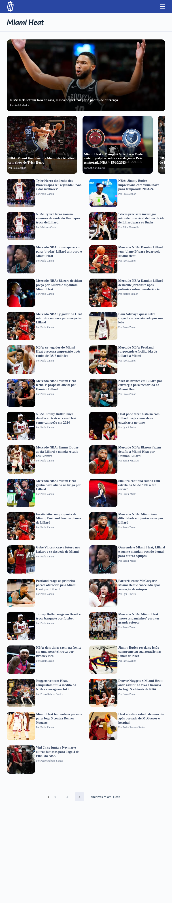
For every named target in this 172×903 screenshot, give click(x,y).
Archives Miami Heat (105, 797)
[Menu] (162, 6)
